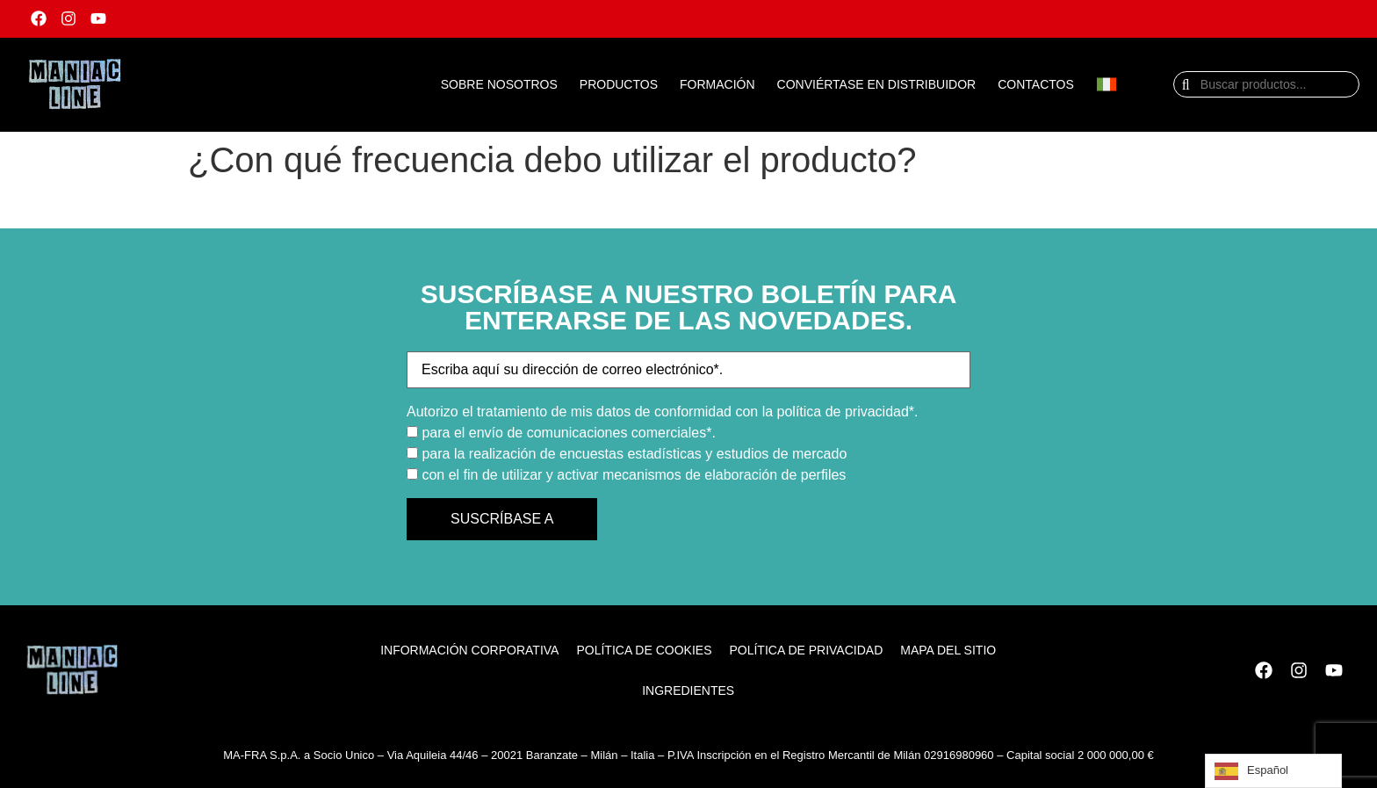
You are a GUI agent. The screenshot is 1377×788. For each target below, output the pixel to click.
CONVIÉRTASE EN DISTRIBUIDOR (877, 84)
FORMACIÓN (717, 84)
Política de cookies (643, 650)
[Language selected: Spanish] (1273, 771)
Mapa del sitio (948, 650)
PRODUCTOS (619, 84)
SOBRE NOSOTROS (499, 84)
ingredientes (688, 690)
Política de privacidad (806, 650)
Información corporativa (469, 650)
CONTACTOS (1036, 84)
